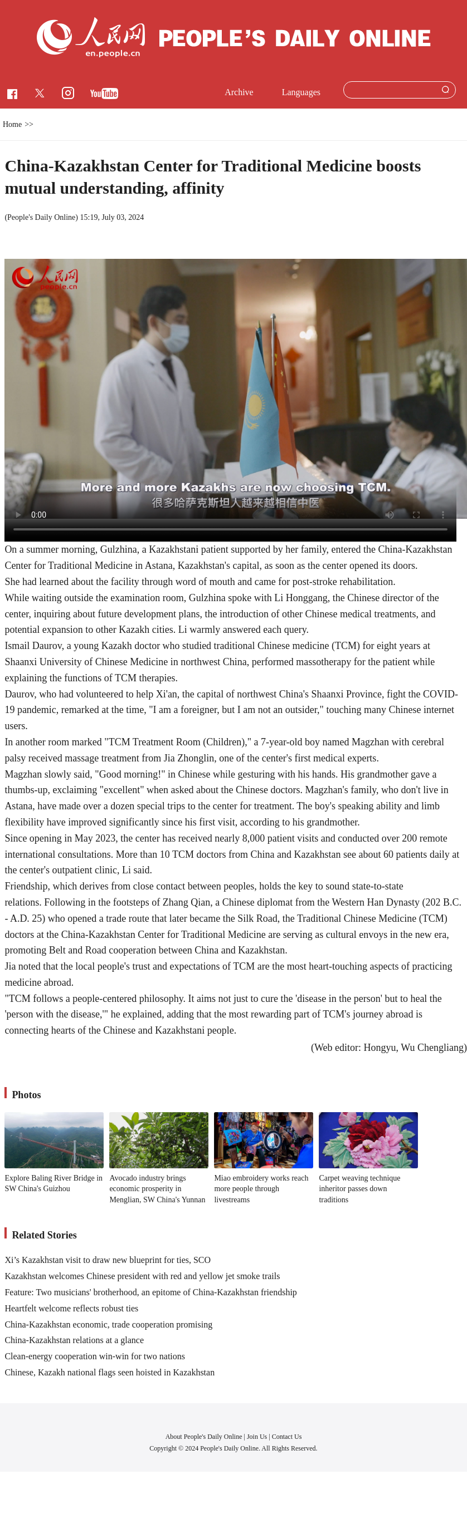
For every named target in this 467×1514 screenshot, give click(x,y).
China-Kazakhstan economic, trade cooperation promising (108, 1324)
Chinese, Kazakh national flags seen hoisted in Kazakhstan (109, 1372)
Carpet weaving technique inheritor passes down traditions (359, 1189)
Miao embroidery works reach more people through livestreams (261, 1189)
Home (12, 124)
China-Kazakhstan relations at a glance (74, 1340)
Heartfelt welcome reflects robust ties (71, 1308)
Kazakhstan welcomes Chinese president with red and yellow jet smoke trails (142, 1276)
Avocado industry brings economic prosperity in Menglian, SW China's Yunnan (157, 1189)
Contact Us (287, 1437)
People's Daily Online (41, 217)
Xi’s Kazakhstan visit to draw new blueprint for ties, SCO (107, 1260)
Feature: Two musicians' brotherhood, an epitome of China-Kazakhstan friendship (150, 1292)
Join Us (258, 1437)
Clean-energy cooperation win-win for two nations (94, 1356)
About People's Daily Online (204, 1437)
